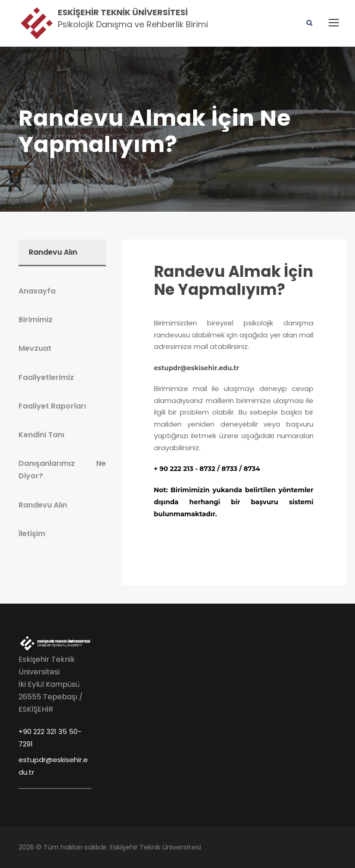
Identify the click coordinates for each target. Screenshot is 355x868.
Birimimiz (35, 319)
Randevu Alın (42, 505)
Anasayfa (36, 291)
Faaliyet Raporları (52, 406)
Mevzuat (34, 348)
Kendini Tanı (41, 434)
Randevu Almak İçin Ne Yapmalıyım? (233, 281)
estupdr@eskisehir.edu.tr (196, 368)
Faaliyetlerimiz (46, 377)
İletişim (31, 533)
